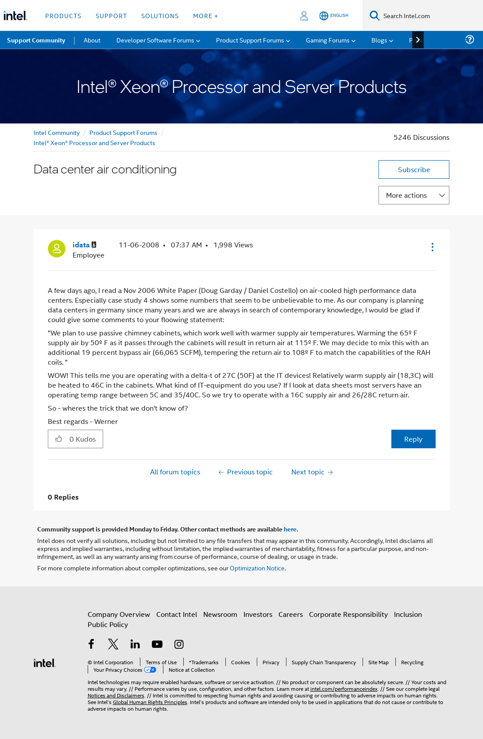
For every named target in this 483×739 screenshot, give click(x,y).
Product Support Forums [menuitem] (250, 39)
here (290, 529)
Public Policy (108, 624)
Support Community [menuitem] (36, 40)
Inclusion (408, 614)
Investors (257, 614)
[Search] (375, 15)
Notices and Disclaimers (116, 695)
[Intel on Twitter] (113, 645)
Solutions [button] (160, 15)
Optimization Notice (257, 567)
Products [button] (63, 15)
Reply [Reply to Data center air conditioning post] (413, 439)
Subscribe (414, 169)
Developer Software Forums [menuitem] (155, 39)
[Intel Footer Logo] (45, 662)
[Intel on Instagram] (179, 645)
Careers (290, 614)
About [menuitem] (92, 39)
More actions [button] (406, 195)
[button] (431, 247)
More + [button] (205, 15)
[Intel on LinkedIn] (135, 645)
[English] (334, 15)
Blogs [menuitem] (379, 39)
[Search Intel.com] (431, 15)
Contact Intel (176, 614)
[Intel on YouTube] (157, 645)
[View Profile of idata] (85, 245)
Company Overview (119, 614)
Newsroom (220, 614)
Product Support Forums (123, 132)
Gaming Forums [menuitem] (328, 39)
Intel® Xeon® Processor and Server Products (94, 142)
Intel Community (57, 132)
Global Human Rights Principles (150, 701)
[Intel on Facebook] (91, 645)
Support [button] (111, 15)
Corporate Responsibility (348, 614)
